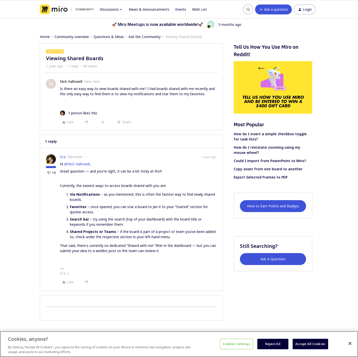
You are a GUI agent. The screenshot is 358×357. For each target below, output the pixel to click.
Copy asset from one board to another (268, 169)
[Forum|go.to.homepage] (67, 9)
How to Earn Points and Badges (273, 206)
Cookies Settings (236, 344)
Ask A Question (273, 259)
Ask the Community (145, 36)
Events (180, 9)
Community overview (71, 36)
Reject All (272, 344)
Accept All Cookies (310, 344)
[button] (273, 9)
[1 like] (78, 113)
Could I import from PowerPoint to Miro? (270, 160)
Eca (63, 156)
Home (45, 36)
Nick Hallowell (71, 81)
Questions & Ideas (108, 36)
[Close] (350, 343)
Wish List (199, 9)
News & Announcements (149, 9)
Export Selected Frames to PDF (261, 177)
